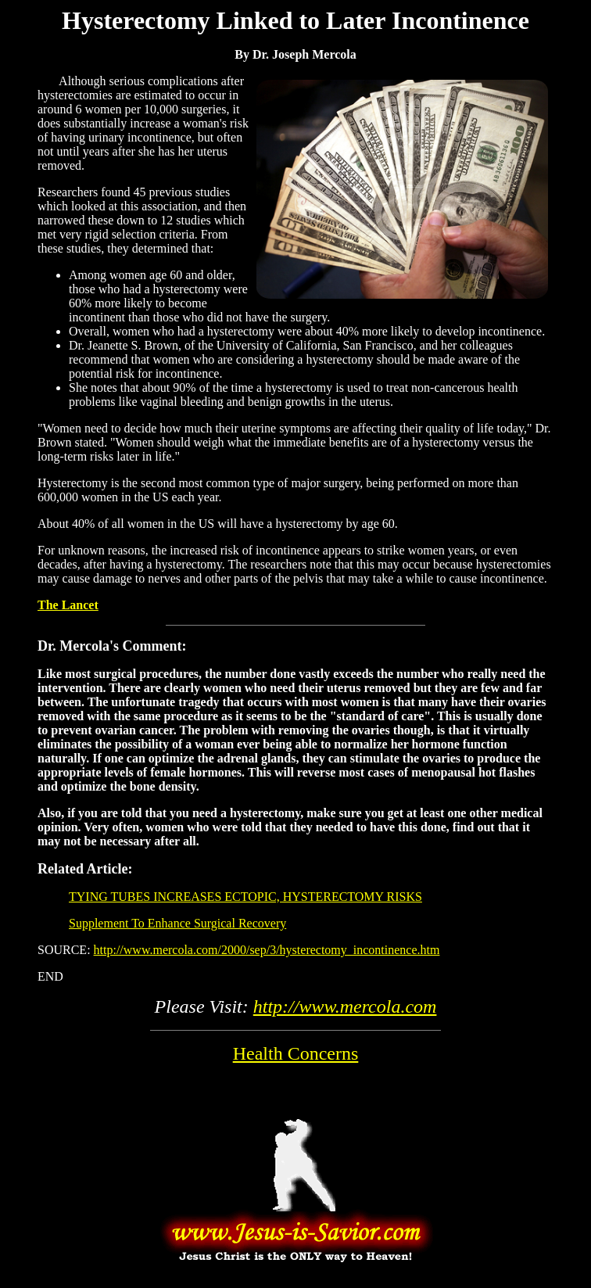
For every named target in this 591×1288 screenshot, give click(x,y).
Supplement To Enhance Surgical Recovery (177, 923)
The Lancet (68, 605)
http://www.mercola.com (345, 1006)
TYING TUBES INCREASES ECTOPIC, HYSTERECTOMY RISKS (245, 896)
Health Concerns (296, 1053)
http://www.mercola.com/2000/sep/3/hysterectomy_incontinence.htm (267, 949)
